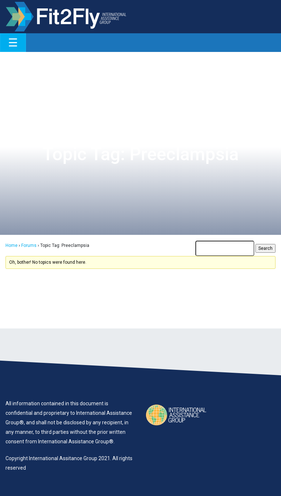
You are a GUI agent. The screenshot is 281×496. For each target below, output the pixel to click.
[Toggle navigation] (13, 42)
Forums (29, 245)
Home (11, 245)
